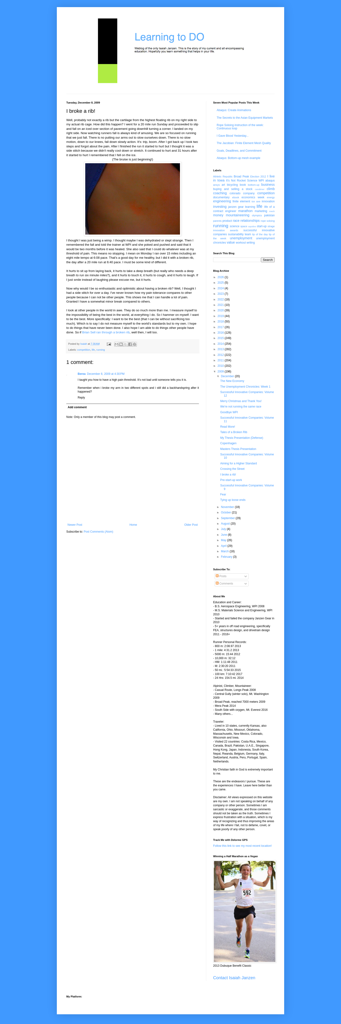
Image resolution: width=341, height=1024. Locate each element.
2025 (221, 282)
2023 (221, 293)
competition (83, 349)
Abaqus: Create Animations (234, 110)
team (248, 234)
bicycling (232, 184)
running (100, 349)
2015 (221, 338)
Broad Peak (241, 176)
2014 (221, 343)
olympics (257, 215)
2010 (221, 365)
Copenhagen (228, 443)
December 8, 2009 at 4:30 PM (105, 374)
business (268, 184)
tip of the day (260, 234)
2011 (221, 360)
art (223, 184)
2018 (221, 321)
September (228, 518)
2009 (221, 371)
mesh (272, 211)
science (234, 226)
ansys (216, 184)
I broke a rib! (228, 474)
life (93, 349)
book (243, 184)
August (226, 523)
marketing (261, 211)
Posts (221, 576)
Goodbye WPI (229, 412)
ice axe (255, 201)
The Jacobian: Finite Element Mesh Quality (244, 143)
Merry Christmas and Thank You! (241, 401)
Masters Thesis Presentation (238, 449)
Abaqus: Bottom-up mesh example (238, 158)
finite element (241, 201)
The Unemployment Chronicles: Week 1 (245, 386)
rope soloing (268, 220)
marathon (245, 211)
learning (250, 206)
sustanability (236, 234)
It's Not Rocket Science (241, 180)
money (218, 215)
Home (133, 524)
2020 (221, 310)
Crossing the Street (232, 469)
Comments (224, 583)
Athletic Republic (223, 176)
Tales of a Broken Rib (233, 432)
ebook (235, 197)
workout (241, 242)
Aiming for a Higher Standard (238, 463)
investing (220, 206)
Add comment (77, 407)
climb (271, 189)
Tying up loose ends (233, 500)
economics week (253, 197)
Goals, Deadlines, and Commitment (239, 150)
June (224, 534)
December (228, 376)
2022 (221, 299)
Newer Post (74, 524)
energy (271, 197)
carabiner (260, 189)
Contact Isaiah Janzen (234, 977)
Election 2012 (258, 176)
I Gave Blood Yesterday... (233, 135)
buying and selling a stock (232, 189)
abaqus (270, 180)
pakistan (269, 215)
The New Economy (232, 381)
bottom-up (254, 184)
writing (251, 242)
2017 (221, 327)
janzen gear (235, 206)
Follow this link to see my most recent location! (242, 845)
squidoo (252, 226)
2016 (221, 332)
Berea (81, 374)
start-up (262, 226)
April (224, 546)
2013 (221, 349)
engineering (222, 201)
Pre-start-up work (231, 480)
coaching (220, 193)
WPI (261, 180)
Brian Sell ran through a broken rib (106, 332)
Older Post (191, 524)
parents (217, 220)
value (231, 242)
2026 (221, 277)
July (224, 529)
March (225, 551)
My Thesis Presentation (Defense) (241, 438)
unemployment (241, 238)
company (249, 193)
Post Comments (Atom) (98, 531)
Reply (81, 397)
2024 (221, 288)
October (226, 512)
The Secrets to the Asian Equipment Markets (245, 117)
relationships (250, 220)
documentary (221, 197)
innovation (268, 201)
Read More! (227, 426)
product (227, 220)
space (243, 226)
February (227, 556)
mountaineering (237, 215)
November (228, 507)
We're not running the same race (240, 406)
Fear (223, 494)
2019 (221, 316)
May (224, 540)
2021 (221, 305)
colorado (234, 193)
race (236, 220)
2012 (221, 355)
